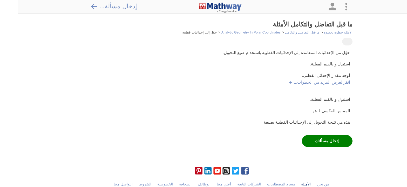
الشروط (127, 184)
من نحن (305, 184)
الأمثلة (288, 184)
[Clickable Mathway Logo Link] (202, 8)
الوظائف (186, 184)
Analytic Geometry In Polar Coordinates (233, 32)
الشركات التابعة (231, 184)
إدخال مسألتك (309, 141)
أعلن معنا (206, 184)
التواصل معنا (105, 184)
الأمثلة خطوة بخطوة (320, 32)
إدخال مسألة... (95, 6)
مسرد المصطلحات (263, 184)
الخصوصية (147, 184)
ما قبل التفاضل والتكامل (284, 32)
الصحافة (167, 184)
